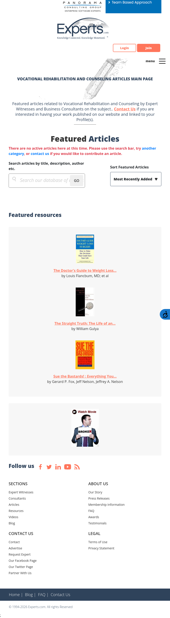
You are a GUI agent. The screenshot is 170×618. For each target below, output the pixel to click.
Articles (14, 504)
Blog (12, 523)
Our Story (95, 492)
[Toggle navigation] (162, 61)
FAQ (91, 511)
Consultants (17, 498)
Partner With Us (20, 573)
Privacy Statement (101, 548)
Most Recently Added (133, 179)
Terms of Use (97, 542)
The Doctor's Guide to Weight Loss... (85, 270)
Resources (16, 511)
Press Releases (99, 498)
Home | (16, 594)
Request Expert (20, 554)
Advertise (15, 548)
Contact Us (124, 109)
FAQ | (43, 594)
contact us (40, 153)
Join (149, 48)
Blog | (30, 594)
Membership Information (106, 504)
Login (124, 48)
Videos (13, 517)
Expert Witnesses (21, 492)
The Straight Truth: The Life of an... (85, 323)
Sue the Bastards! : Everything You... (85, 376)
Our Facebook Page (23, 560)
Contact (14, 542)
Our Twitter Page (21, 567)
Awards (93, 517)
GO (76, 180)
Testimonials (97, 523)
